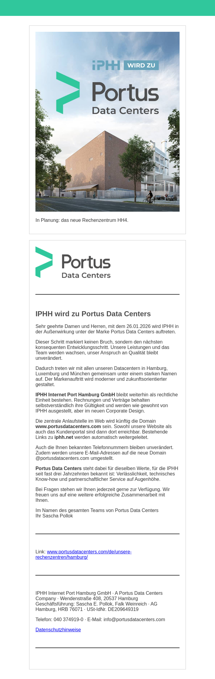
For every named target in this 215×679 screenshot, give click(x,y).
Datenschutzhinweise (58, 629)
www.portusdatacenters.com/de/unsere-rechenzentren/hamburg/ (83, 554)
